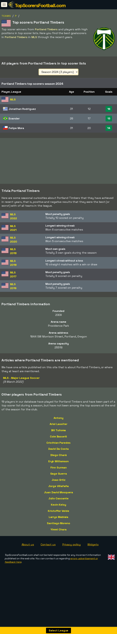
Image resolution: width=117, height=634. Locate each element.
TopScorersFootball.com (40, 5)
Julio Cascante (58, 512)
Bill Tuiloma (58, 444)
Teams (6, 15)
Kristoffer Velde (58, 524)
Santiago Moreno (58, 537)
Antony (58, 431)
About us (28, 558)
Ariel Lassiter (58, 437)
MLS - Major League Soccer (21, 391)
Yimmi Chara (59, 543)
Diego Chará (58, 468)
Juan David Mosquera (58, 506)
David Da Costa (58, 462)
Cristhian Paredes (58, 456)
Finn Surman (58, 481)
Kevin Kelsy (58, 518)
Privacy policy (71, 558)
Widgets (92, 558)
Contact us (48, 558)
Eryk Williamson (58, 475)
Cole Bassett (58, 450)
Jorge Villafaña (58, 499)
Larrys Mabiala (58, 530)
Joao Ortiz (58, 493)
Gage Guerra (58, 487)
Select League (58, 630)
